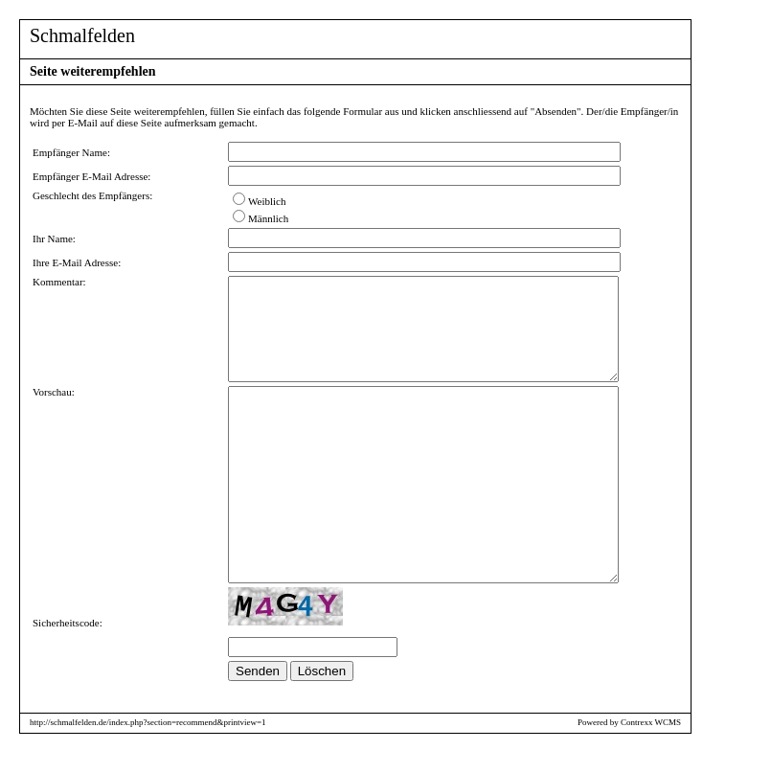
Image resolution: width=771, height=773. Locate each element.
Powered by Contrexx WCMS (629, 742)
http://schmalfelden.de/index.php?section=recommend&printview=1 (148, 742)
